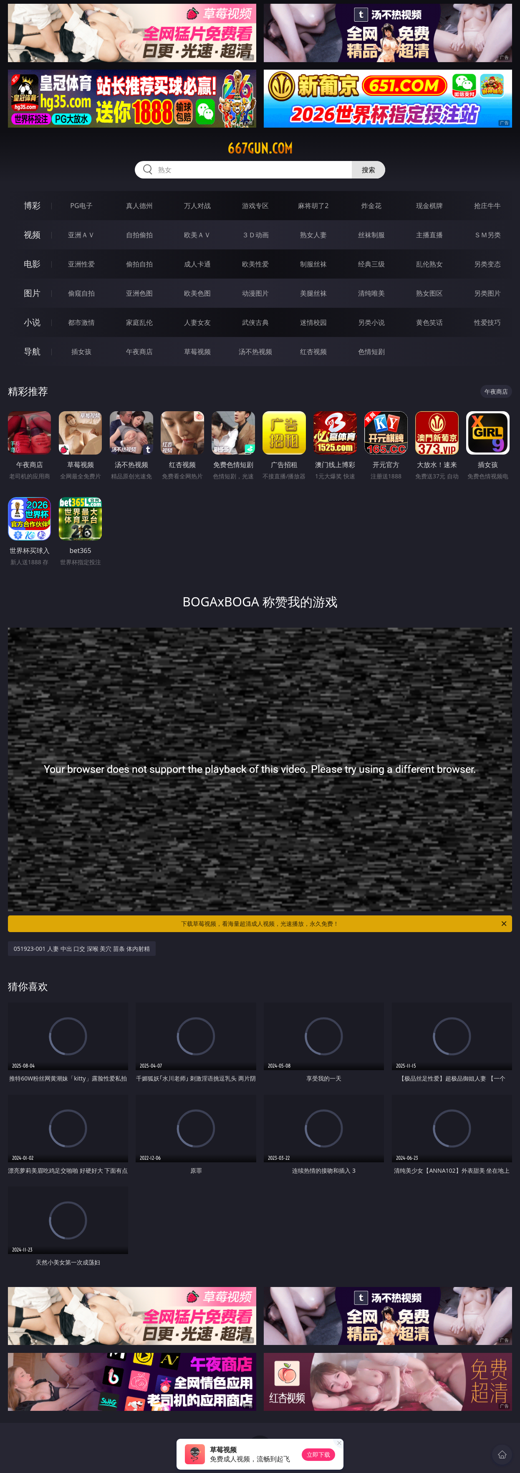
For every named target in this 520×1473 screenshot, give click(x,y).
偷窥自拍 (81, 293)
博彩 (32, 205)
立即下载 (318, 1454)
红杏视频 (313, 351)
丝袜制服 (371, 234)
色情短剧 (371, 351)
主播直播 (429, 234)
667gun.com (260, 148)
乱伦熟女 (429, 264)
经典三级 (371, 264)
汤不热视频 (255, 351)
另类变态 (487, 264)
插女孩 (81, 351)
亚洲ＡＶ (81, 234)
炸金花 (371, 205)
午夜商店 (139, 351)
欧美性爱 (255, 264)
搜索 (368, 169)
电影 (32, 263)
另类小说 (371, 322)
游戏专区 (255, 205)
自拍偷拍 (139, 234)
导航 (32, 351)
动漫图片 (255, 293)
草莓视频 (197, 351)
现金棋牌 (429, 205)
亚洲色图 (139, 293)
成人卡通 (197, 264)
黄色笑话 (429, 322)
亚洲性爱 (81, 264)
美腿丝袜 (313, 293)
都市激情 (81, 322)
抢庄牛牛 (487, 205)
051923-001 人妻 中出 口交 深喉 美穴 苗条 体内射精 (82, 949)
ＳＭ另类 (487, 234)
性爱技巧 (487, 322)
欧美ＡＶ (197, 234)
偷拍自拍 (139, 264)
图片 (32, 293)
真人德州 (139, 205)
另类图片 (487, 293)
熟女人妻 (313, 234)
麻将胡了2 (313, 205)
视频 (32, 234)
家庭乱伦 (139, 322)
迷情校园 (313, 322)
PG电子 (81, 205)
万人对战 (197, 205)
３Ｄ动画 (255, 234)
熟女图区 (429, 293)
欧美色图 (197, 293)
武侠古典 (255, 322)
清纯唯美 (371, 293)
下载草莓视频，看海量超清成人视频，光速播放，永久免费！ (344, 924)
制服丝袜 (313, 264)
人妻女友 (197, 322)
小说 (32, 322)
